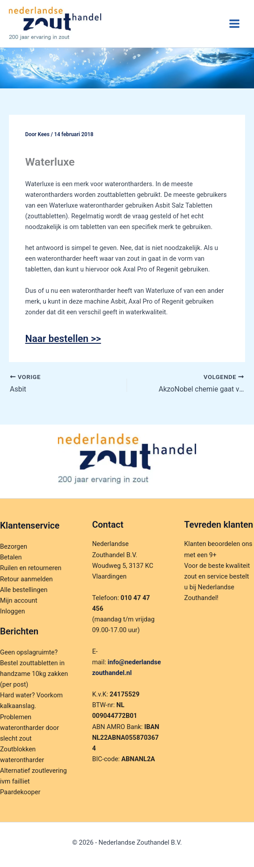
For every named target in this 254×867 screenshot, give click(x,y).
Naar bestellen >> (63, 338)
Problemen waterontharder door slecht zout (29, 727)
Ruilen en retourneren (30, 568)
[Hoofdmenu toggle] (234, 23)
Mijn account (18, 600)
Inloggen (12, 611)
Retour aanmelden (26, 579)
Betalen (11, 557)
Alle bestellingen (24, 590)
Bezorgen (13, 546)
